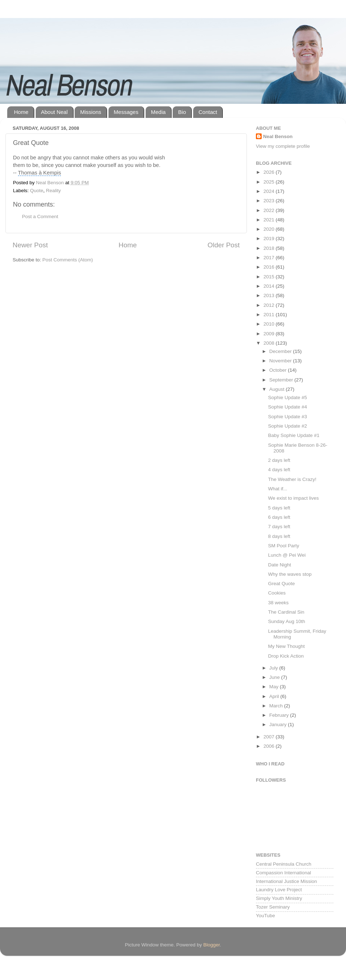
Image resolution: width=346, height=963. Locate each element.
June (275, 677)
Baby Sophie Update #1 (294, 435)
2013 (269, 295)
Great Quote (281, 583)
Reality (53, 190)
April (274, 696)
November (281, 360)
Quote (36, 190)
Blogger (211, 944)
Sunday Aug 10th (286, 621)
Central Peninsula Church (283, 864)
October (278, 370)
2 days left (279, 460)
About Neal (54, 112)
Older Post (224, 245)
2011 (269, 314)
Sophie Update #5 (287, 397)
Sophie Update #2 (287, 426)
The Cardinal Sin (286, 612)
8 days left (279, 536)
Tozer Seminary (273, 907)
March (276, 705)
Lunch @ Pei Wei (287, 555)
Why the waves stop (290, 574)
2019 (269, 238)
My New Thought (286, 646)
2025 (269, 182)
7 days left (279, 526)
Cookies (277, 593)
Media (158, 112)
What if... (277, 488)
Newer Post (30, 245)
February (279, 715)
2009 (269, 333)
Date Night (279, 564)
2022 (269, 210)
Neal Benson (278, 136)
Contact (208, 112)
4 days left (279, 469)
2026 (269, 172)
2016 (269, 267)
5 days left (279, 508)
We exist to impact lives (293, 498)
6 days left (279, 517)
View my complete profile (283, 146)
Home (21, 112)
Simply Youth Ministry (279, 898)
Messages (126, 112)
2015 (269, 276)
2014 (269, 286)
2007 (269, 736)
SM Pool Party (283, 545)
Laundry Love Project (279, 889)
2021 (269, 219)
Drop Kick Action (286, 656)
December (281, 351)
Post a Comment (40, 216)
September (281, 380)
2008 (269, 343)
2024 (269, 191)
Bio (182, 112)
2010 (269, 324)
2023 (269, 200)
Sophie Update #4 (287, 407)
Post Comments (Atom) (68, 259)
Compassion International (283, 872)
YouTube (265, 915)
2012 (269, 305)
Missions (90, 112)
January (278, 724)
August (277, 389)
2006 (269, 746)
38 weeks (278, 602)
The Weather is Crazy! (292, 479)
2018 (269, 248)
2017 (269, 257)
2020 (269, 229)
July (274, 668)
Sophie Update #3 (287, 416)
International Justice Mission (286, 881)
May (274, 686)
